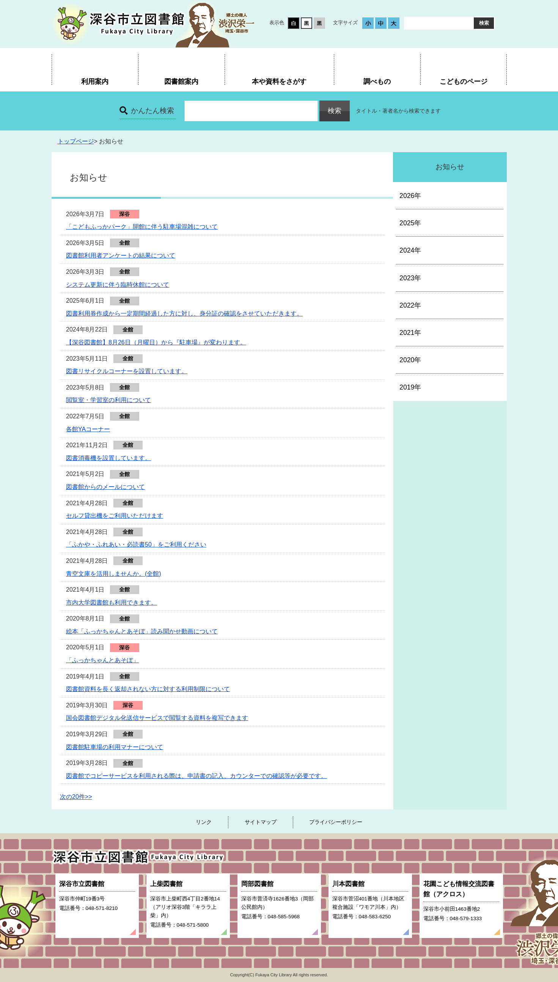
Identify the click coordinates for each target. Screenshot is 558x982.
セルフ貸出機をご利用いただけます (114, 515)
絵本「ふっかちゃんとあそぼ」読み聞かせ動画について (142, 631)
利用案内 (94, 81)
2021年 (410, 332)
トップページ (76, 141)
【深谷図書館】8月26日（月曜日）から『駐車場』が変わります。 (156, 342)
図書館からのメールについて (105, 487)
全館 (124, 243)
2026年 (410, 196)
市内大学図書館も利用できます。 (111, 602)
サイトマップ (261, 822)
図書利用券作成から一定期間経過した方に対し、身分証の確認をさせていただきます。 (184, 313)
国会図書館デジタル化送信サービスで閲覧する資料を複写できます (157, 718)
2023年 (410, 278)
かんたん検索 (152, 111)
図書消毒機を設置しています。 (108, 458)
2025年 (410, 223)
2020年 (410, 360)
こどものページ (463, 81)
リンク (204, 822)
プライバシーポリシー (335, 822)
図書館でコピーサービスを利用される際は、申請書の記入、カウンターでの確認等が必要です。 (196, 776)
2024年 (410, 250)
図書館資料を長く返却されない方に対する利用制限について (148, 689)
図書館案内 (181, 81)
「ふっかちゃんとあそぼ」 (102, 660)
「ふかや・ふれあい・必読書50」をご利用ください (136, 544)
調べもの (377, 81)
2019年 (410, 387)
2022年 (410, 305)
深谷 (124, 214)
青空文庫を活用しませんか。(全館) (113, 573)
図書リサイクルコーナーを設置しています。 (126, 371)
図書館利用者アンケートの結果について (120, 255)
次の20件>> (76, 796)
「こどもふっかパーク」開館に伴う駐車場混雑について (142, 226)
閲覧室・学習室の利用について (108, 400)
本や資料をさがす (279, 81)
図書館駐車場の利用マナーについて (114, 747)
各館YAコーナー (88, 429)
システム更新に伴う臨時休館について (117, 284)
